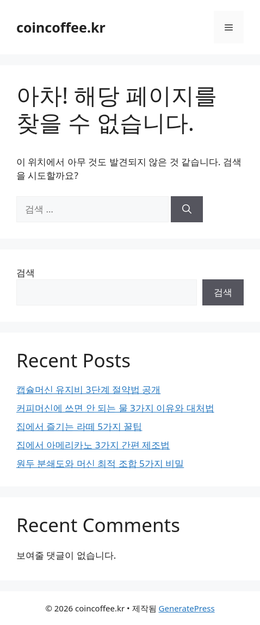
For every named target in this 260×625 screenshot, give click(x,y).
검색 (25, 272)
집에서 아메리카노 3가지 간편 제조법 (93, 445)
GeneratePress (187, 608)
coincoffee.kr (61, 27)
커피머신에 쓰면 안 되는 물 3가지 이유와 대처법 (115, 408)
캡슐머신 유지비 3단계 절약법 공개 (88, 389)
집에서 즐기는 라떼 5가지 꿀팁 (79, 426)
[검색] (187, 209)
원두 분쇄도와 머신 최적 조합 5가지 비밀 (100, 463)
